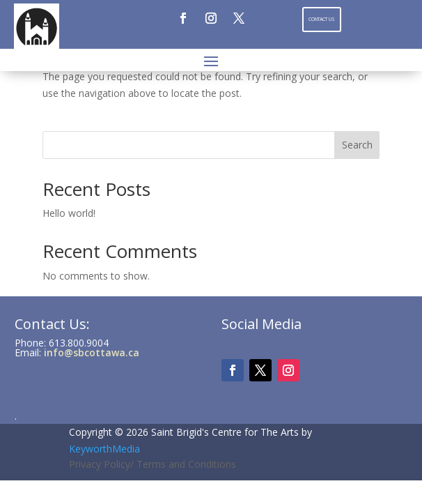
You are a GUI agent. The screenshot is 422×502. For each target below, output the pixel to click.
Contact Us (321, 19)
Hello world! (68, 213)
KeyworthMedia (104, 448)
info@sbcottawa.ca (91, 352)
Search (357, 144)
